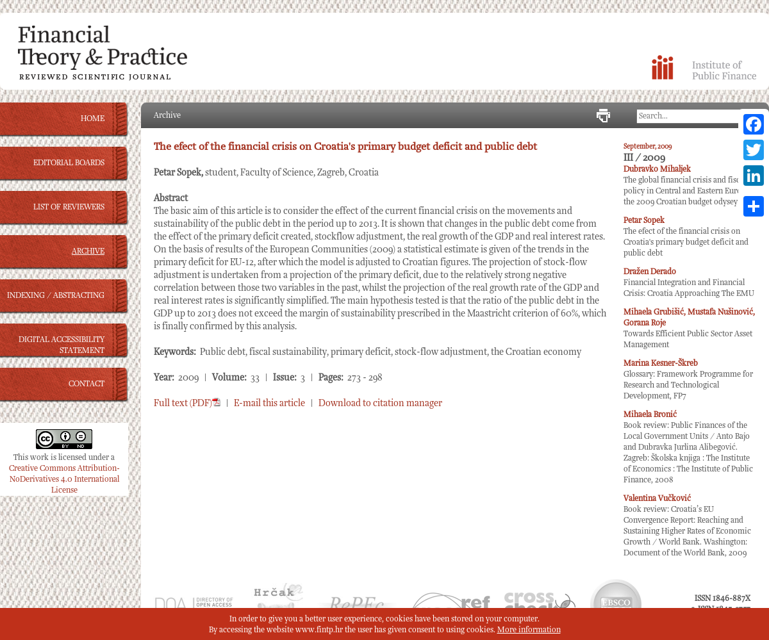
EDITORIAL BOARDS (68, 163)
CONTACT (86, 384)
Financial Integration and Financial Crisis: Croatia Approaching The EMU (689, 283)
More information (529, 630)
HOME (92, 119)
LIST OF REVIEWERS (68, 207)
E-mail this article (269, 403)
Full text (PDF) (187, 403)
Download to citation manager (380, 403)
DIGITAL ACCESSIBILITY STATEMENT (61, 345)
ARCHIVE (88, 251)
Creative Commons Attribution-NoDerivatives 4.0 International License (64, 479)
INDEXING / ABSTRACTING (55, 295)
